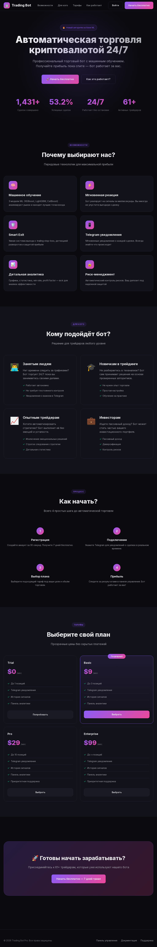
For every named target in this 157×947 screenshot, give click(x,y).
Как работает (94, 5)
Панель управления (106, 940)
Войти (115, 5)
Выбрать (117, 714)
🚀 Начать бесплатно (60, 79)
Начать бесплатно (139, 5)
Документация (129, 940)
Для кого (63, 5)
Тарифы (77, 5)
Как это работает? (98, 79)
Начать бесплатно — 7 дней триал (78, 878)
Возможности (45, 5)
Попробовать (40, 714)
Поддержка (147, 940)
